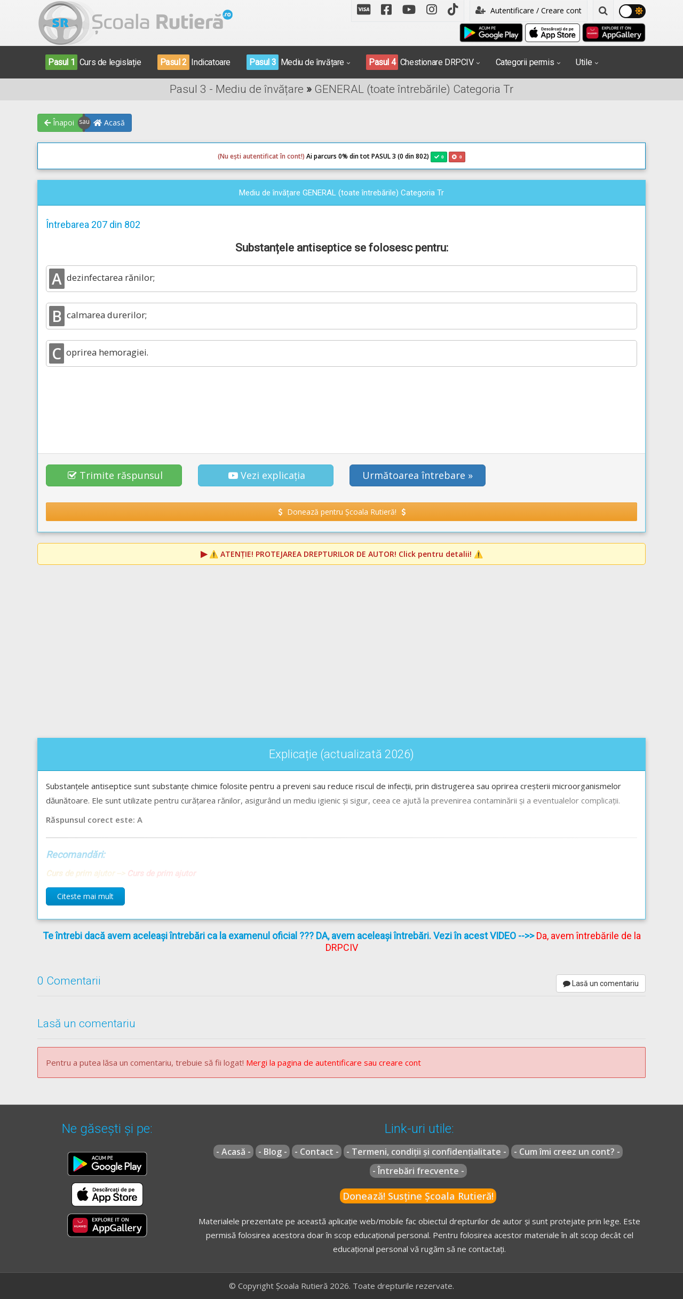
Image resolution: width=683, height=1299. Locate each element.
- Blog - (272, 1152)
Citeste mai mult (85, 896)
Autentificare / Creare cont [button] (528, 10)
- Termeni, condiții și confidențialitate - (426, 1152)
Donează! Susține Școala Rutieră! (418, 1196)
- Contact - (317, 1152)
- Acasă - (233, 1152)
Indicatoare (194, 62)
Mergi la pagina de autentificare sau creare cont (333, 1062)
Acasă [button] (109, 122)
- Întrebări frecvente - (418, 1171)
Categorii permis (525, 62)
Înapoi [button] (59, 122)
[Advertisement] (341, 404)
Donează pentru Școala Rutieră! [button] (342, 512)
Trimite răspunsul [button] (115, 475)
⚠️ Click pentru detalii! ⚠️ (346, 554)
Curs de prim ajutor (161, 873)
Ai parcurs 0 (280, 156)
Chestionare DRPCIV (420, 62)
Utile (584, 62)
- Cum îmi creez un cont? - (567, 1152)
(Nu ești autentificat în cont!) (261, 156)
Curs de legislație (93, 62)
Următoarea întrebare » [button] (417, 475)
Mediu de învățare (295, 62)
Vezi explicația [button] (266, 475)
